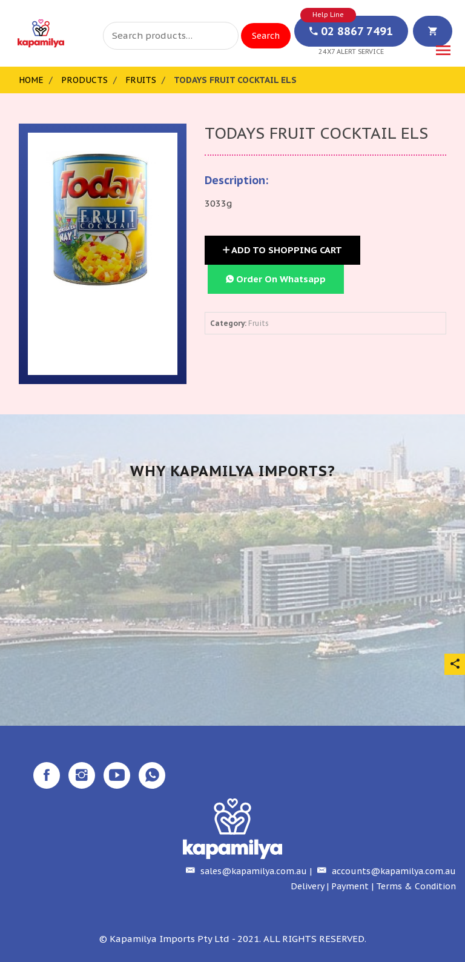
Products (84, 80)
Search (266, 35)
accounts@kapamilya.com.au (385, 871)
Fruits (140, 80)
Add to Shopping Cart (282, 250)
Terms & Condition (416, 886)
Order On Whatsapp (276, 279)
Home (31, 80)
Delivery (307, 886)
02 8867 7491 (351, 31)
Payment (350, 886)
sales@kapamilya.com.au (245, 871)
